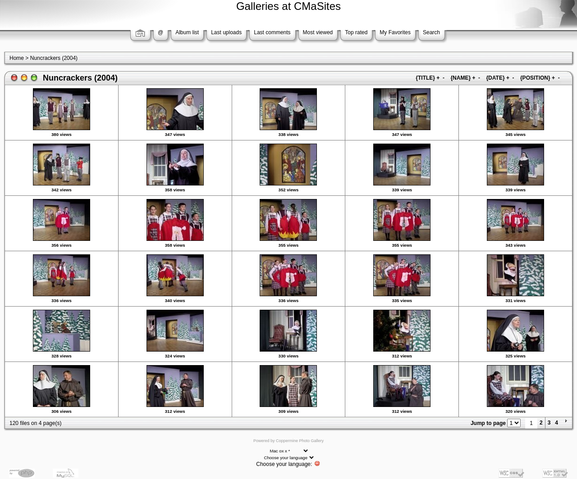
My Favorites (395, 32)
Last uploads (226, 32)
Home (16, 58)
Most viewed (318, 32)
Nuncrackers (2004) (54, 58)
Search (431, 32)
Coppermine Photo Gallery (300, 440)
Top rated (356, 32)
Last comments (272, 32)
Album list (187, 32)
